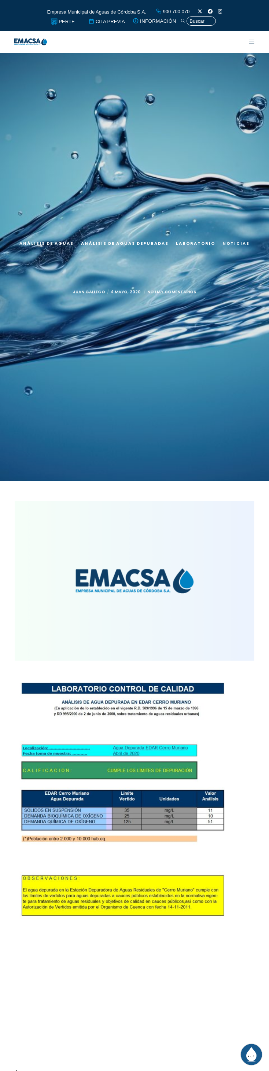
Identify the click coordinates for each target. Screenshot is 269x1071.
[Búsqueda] (198, 21)
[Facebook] (210, 11)
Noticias (236, 243)
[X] (200, 11)
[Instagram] (220, 11)
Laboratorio (195, 243)
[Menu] (247, 42)
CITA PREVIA (106, 21)
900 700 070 (173, 11)
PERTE (63, 21)
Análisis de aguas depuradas (125, 243)
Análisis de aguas (46, 243)
